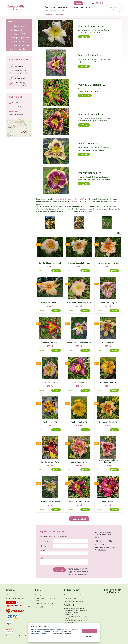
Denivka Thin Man (49, 342)
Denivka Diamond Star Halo (79, 501)
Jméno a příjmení (45, 541)
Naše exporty (39, 595)
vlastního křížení (60, 199)
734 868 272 (102, 550)
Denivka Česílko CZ (108, 382)
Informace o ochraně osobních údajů (77, 574)
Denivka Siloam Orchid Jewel (79, 302)
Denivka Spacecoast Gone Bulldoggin (108, 461)
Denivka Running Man (79, 462)
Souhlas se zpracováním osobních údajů (19, 636)
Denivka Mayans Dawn (50, 462)
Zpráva (42, 558)
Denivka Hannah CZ (89, 172)
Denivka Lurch (108, 342)
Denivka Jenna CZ (50, 422)
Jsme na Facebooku (70, 598)
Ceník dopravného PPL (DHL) (44, 604)
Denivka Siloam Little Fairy (79, 263)
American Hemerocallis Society (74, 595)
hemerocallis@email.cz (19, 107)
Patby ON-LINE (69, 605)
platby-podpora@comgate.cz (78, 620)
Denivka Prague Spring (91, 26)
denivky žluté (75, 201)
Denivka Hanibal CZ (79, 422)
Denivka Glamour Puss (50, 382)
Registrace (60, 14)
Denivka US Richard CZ (91, 84)
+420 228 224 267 (72, 622)
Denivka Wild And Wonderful (79, 342)
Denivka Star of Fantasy (50, 501)
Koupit (57, 271)
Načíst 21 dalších (79, 518)
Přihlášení (50, 14)
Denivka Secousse (88, 143)
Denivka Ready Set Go (90, 114)
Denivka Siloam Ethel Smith (50, 263)
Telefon (42, 550)
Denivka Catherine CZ (108, 422)
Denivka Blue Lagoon (108, 302)
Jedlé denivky (39, 607)
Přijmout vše (89, 631)
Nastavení (89, 636)
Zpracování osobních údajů (15, 598)
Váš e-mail (43, 546)
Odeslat (59, 569)
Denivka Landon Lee (89, 55)
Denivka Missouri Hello (49, 302)
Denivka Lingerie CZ (79, 382)
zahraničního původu (75, 199)
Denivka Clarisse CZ (108, 501)
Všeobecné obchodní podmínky (16, 595)
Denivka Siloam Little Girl (108, 263)
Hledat (78, 3)
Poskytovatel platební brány (73, 602)
